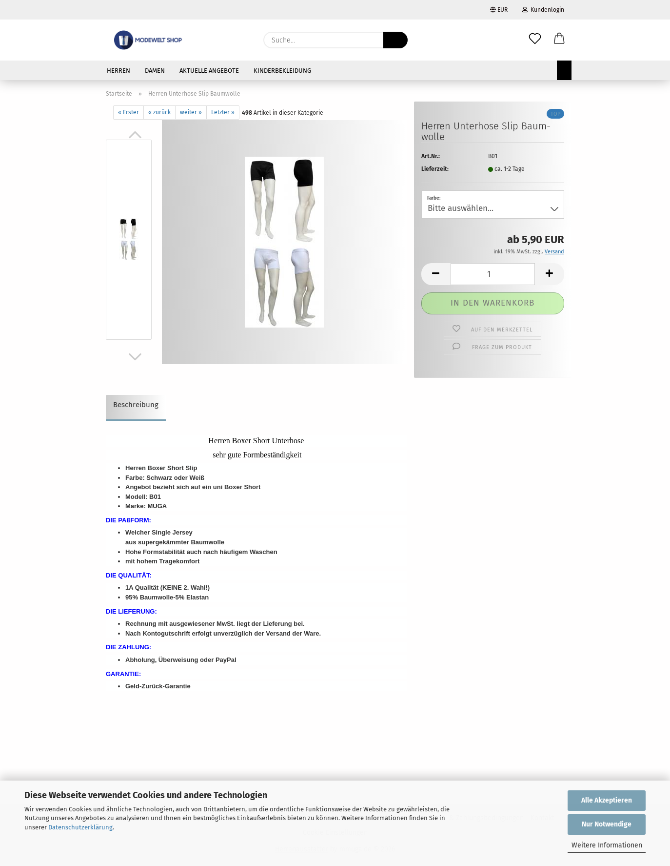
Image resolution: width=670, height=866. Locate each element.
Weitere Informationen (606, 845)
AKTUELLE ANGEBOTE (209, 70)
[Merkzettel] (535, 40)
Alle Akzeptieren (606, 800)
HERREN (118, 70)
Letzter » (223, 112)
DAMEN (155, 70)
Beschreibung (135, 404)
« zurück (159, 112)
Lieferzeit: (435, 168)
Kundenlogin (543, 9)
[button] (559, 40)
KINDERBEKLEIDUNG (282, 70)
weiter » (191, 112)
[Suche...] (395, 40)
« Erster (128, 112)
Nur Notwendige (606, 824)
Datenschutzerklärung (80, 827)
